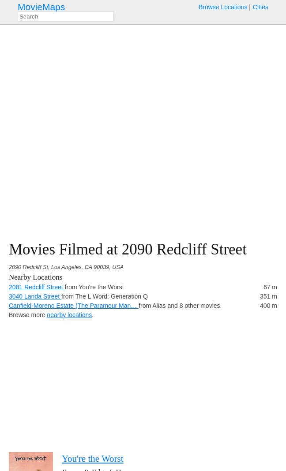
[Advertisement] (143, 381)
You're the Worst (93, 458)
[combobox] (66, 16)
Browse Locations (223, 7)
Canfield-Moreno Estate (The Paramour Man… (74, 305)
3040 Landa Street (35, 296)
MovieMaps (41, 6)
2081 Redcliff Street (37, 287)
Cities (260, 7)
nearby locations (69, 314)
